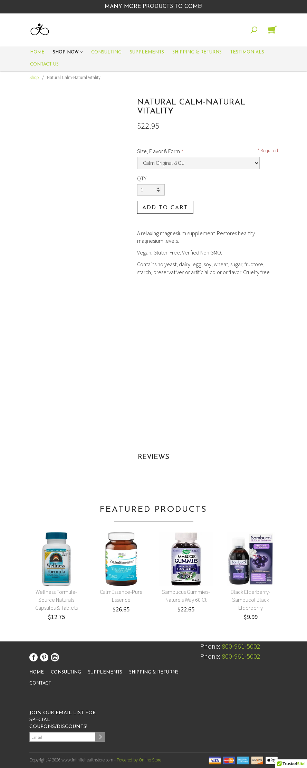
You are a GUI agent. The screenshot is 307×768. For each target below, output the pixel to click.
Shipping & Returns (197, 52)
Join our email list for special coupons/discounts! (62, 719)
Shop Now (68, 53)
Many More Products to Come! (153, 6)
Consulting (106, 52)
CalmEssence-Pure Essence (121, 595)
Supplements (147, 52)
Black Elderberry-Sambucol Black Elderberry (250, 599)
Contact (40, 683)
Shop (34, 77)
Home (37, 52)
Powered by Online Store (139, 760)
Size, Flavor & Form (158, 151)
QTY (141, 178)
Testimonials (247, 52)
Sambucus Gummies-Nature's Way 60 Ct (186, 595)
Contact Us (44, 64)
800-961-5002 (241, 646)
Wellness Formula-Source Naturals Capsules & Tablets (56, 599)
